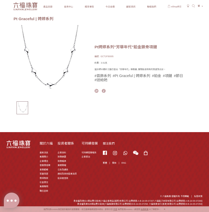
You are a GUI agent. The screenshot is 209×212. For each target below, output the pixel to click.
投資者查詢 (63, 178)
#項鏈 (167, 76)
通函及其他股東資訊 (67, 174)
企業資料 (62, 153)
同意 (115, 209)
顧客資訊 (130, 6)
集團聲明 (44, 186)
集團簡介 (44, 157)
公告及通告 (63, 170)
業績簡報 (62, 165)
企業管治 (86, 157)
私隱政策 (198, 196)
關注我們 (108, 143)
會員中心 (68, 6)
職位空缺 (44, 191)
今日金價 (110, 6)
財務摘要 (62, 157)
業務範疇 (44, 170)
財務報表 (62, 161)
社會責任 (44, 182)
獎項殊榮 (44, 178)
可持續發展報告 (89, 153)
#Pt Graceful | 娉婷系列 (131, 76)
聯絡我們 (151, 6)
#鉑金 (156, 76)
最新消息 (44, 153)
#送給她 (101, 80)
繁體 (105, 163)
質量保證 (44, 174)
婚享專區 (89, 6)
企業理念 (44, 161)
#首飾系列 (103, 76)
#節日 (178, 76)
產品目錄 (47, 6)
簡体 (114, 163)
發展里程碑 (45, 165)
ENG (123, 163)
